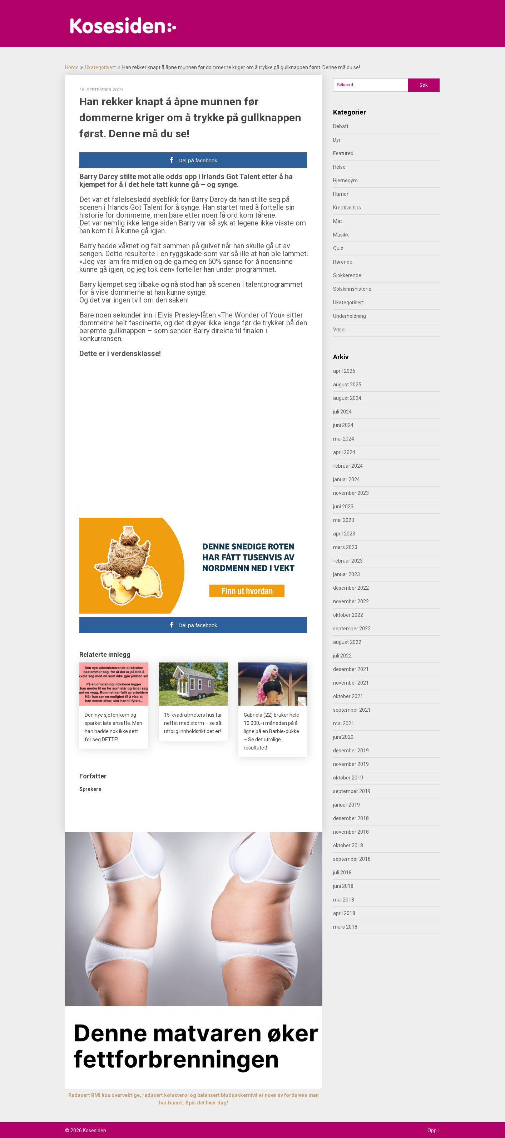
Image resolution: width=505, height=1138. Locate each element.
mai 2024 (343, 439)
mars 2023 (345, 547)
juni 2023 (343, 506)
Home (72, 67)
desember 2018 (351, 818)
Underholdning (349, 316)
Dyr (337, 140)
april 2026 (344, 371)
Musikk (341, 235)
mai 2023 (343, 520)
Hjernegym (345, 180)
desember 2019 (351, 750)
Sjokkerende (347, 275)
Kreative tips (347, 207)
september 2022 (352, 628)
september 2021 (352, 710)
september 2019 (352, 791)
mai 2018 (343, 900)
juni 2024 (343, 425)
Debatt (340, 126)
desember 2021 (351, 669)
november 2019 (351, 764)
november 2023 (351, 493)
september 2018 (352, 859)
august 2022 (347, 642)
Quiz (338, 248)
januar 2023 (346, 574)
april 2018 (344, 913)
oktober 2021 (348, 696)
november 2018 (351, 832)
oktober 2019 (348, 778)
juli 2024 (342, 412)
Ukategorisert (100, 67)
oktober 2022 (348, 615)
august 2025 (347, 384)
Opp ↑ (433, 1130)
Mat (337, 221)
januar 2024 (346, 479)
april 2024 (344, 452)
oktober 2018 (348, 845)
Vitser (339, 329)
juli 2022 (342, 656)
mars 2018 (345, 927)
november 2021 (351, 683)
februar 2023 (348, 561)
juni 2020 (343, 737)
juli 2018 (342, 872)
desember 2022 (351, 588)
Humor (340, 194)
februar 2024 (348, 466)
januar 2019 (346, 805)
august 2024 (347, 398)
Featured (343, 153)
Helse (339, 167)
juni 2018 (343, 886)
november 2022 (351, 601)
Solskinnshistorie (352, 289)
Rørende (342, 262)
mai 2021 (343, 723)
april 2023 (344, 534)
